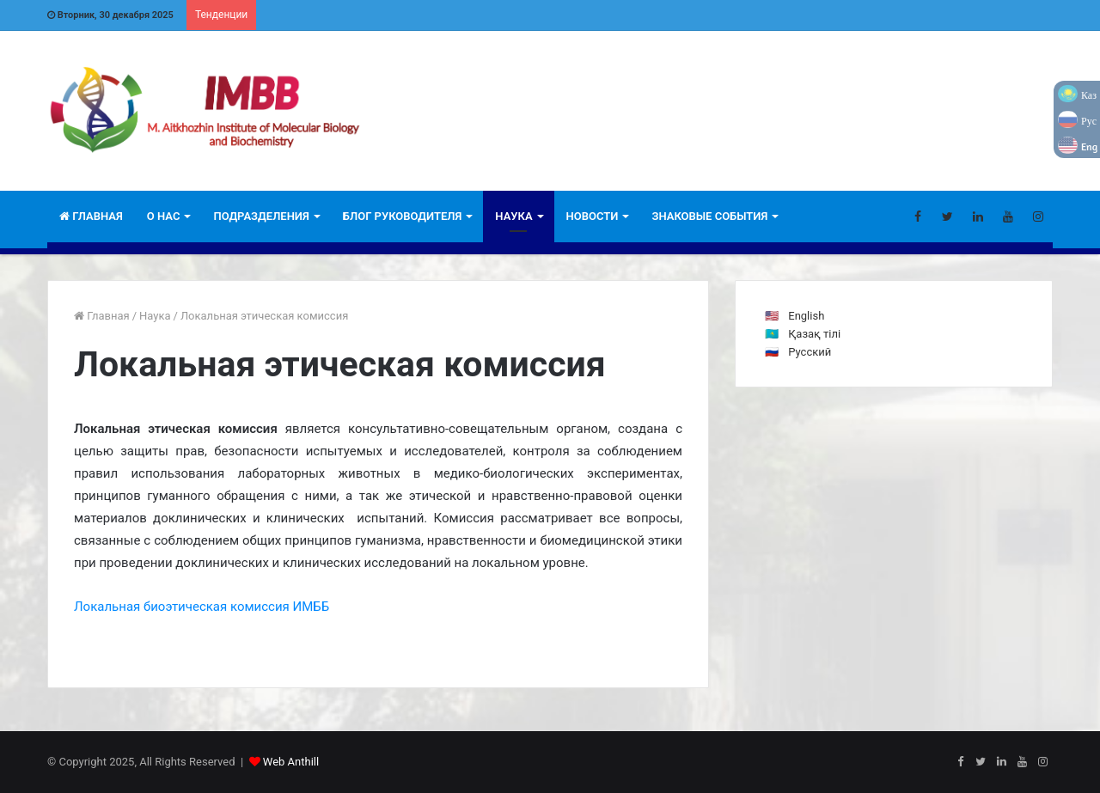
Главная (91, 216)
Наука (513, 216)
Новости (592, 216)
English (806, 315)
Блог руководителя (402, 216)
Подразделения (261, 216)
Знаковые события (709, 216)
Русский (809, 351)
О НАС (163, 216)
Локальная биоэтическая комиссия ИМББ (201, 606)
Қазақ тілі (814, 333)
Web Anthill (291, 761)
